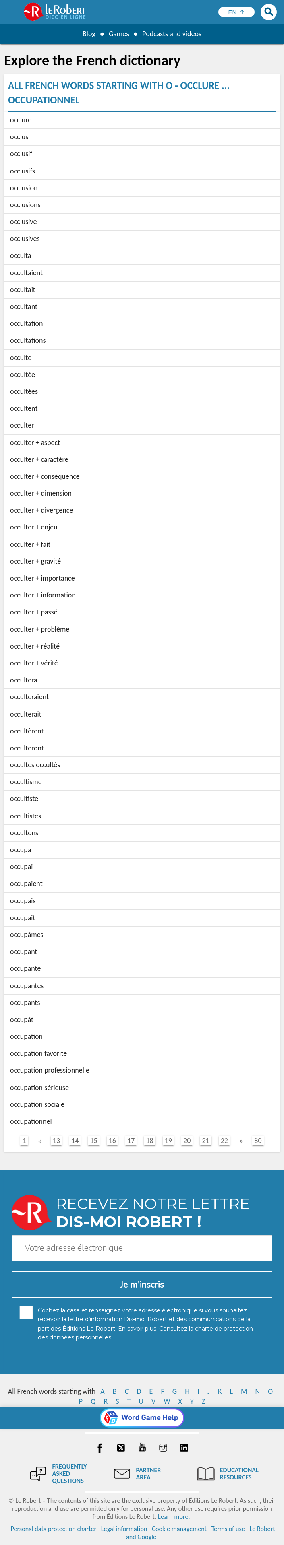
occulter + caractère (39, 459)
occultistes (25, 816)
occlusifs (22, 171)
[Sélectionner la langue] (236, 12)
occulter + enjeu (34, 527)
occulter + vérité (34, 663)
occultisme (26, 781)
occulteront (27, 748)
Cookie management (179, 1529)
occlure (20, 119)
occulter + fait (30, 544)
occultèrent (27, 731)
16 (112, 1140)
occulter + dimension (41, 493)
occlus (19, 136)
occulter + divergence (41, 510)
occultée (22, 374)
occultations (28, 340)
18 (149, 1140)
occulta (20, 255)
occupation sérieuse (39, 1087)
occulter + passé (34, 612)
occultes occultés (35, 764)
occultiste (24, 798)
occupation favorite (38, 1053)
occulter (22, 425)
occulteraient (29, 696)
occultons (24, 832)
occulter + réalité (35, 646)
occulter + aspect (35, 442)
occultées (24, 391)
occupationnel (31, 1121)
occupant (23, 951)
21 (205, 1140)
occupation (26, 1036)
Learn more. (174, 1516)
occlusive (23, 221)
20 (187, 1140)
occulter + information (43, 595)
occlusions (25, 204)
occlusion (23, 187)
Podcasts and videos (171, 33)
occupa (20, 849)
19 (168, 1140)
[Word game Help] (142, 1418)
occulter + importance (42, 578)
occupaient (26, 883)
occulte (20, 357)
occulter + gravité (35, 561)
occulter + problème (39, 629)
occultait (22, 289)
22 (224, 1140)
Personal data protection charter (53, 1529)
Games (119, 33)
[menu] (10, 12)
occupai (21, 866)
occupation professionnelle (49, 1070)
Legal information (124, 1529)
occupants (25, 1002)
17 (131, 1140)
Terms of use (228, 1529)
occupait (22, 917)
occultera (23, 680)
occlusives (24, 238)
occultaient (26, 272)
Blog (89, 33)
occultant (23, 306)
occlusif (21, 153)
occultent (23, 408)
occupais (22, 900)
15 (93, 1140)
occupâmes (27, 934)
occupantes (27, 985)
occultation (26, 323)
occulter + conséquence (45, 476)
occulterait (25, 714)
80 (257, 1140)
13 (56, 1140)
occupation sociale (37, 1104)
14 (75, 1140)
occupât (21, 1019)
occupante (25, 968)
